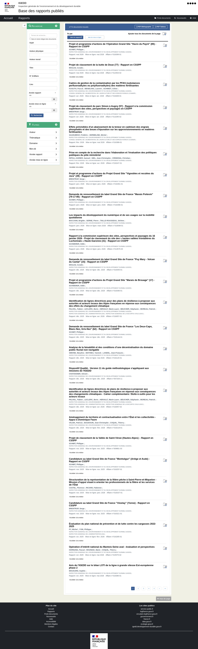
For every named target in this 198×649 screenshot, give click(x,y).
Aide (51, 619)
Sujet (31, 43)
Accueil (51, 609)
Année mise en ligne (38, 160)
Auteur (32, 132)
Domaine (33, 143)
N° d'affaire (34, 76)
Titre (31, 68)
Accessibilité (51, 622)
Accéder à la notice (76, 58)
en (30, 95)
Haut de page (163, 599)
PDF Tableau (160, 27)
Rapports (51, 611)
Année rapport (35, 154)
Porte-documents (51, 614)
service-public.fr (147, 609)
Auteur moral (34, 59)
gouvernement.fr (146, 616)
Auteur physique (36, 51)
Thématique (34, 138)
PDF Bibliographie (143, 27)
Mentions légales (51, 624)
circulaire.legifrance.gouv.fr (146, 614)
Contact (51, 627)
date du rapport (75, 37)
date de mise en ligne (94, 37)
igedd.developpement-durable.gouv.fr (147, 627)
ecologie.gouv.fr (147, 624)
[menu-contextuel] (30, 39)
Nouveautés (51, 616)
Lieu (31, 84)
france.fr (147, 619)
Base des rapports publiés (41, 11)
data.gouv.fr (147, 622)
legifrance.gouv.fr (147, 611)
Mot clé (32, 149)
